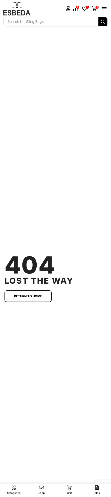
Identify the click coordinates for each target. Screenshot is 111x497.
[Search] (102, 21)
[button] (68, 8)
